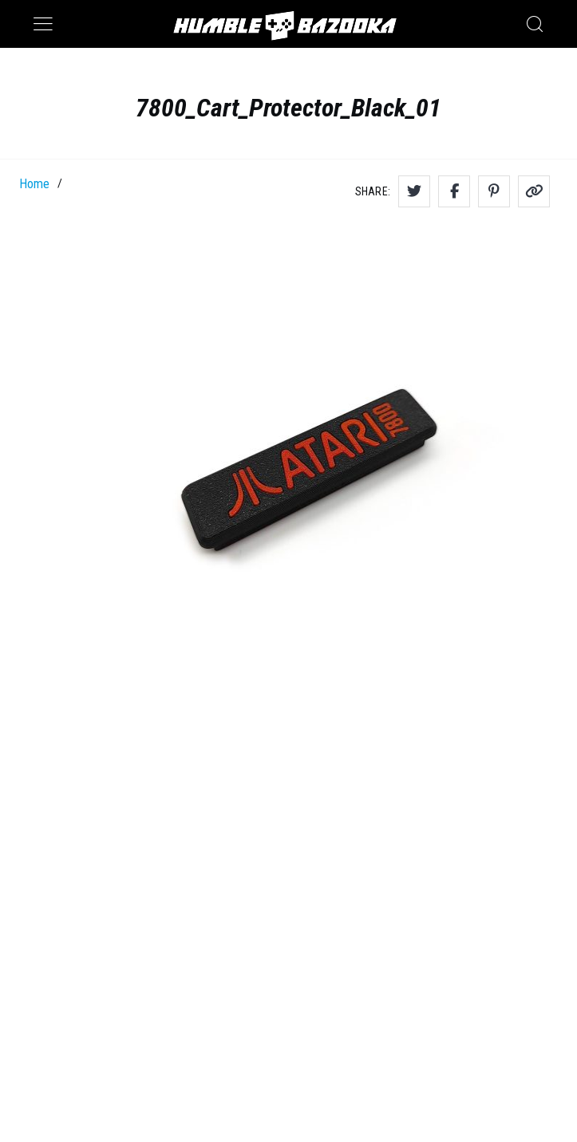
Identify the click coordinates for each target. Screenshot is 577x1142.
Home (34, 183)
